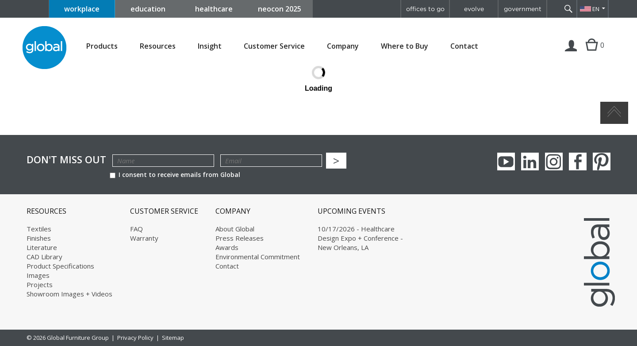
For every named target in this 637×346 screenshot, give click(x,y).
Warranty (144, 238)
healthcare (214, 9)
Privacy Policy (135, 338)
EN (595, 9)
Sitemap (173, 338)
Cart (591, 54)
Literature (42, 247)
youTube (506, 161)
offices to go (425, 8)
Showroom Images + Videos (69, 293)
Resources (158, 46)
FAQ (136, 228)
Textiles (39, 228)
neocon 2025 (279, 9)
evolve (474, 8)
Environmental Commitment (257, 256)
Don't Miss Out (66, 159)
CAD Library (44, 256)
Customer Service (274, 46)
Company (343, 46)
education (147, 9)
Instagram (554, 161)
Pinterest (601, 161)
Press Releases (239, 238)
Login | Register (571, 54)
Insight (210, 46)
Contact (464, 46)
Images (38, 275)
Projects (40, 284)
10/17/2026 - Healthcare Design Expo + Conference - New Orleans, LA (360, 238)
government (522, 8)
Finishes (39, 238)
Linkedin (530, 161)
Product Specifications (60, 265)
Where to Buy (404, 46)
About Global (234, 228)
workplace (82, 9)
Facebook (578, 161)
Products (102, 46)
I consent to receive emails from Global (175, 174)
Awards (226, 247)
